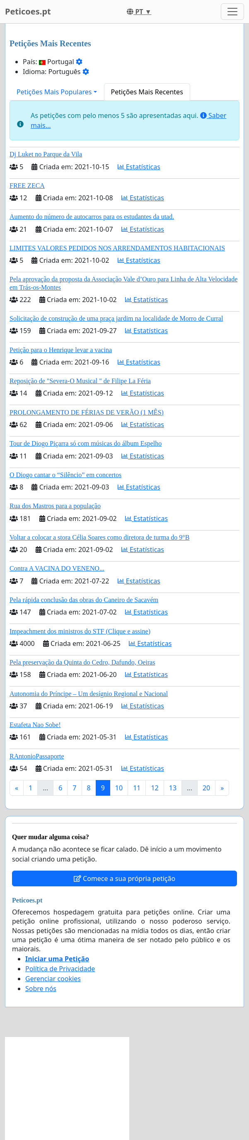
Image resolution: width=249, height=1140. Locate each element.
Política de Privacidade (60, 968)
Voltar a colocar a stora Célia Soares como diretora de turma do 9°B (99, 537)
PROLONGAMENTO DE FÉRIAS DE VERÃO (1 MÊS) (87, 412)
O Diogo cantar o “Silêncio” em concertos (65, 474)
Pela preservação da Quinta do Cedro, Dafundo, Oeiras (82, 662)
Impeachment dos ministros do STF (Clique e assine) (80, 631)
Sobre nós (40, 988)
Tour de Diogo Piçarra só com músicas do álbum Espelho (86, 443)
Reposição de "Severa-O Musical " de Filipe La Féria (80, 380)
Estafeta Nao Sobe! (35, 724)
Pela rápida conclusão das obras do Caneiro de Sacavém (84, 599)
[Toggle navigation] (232, 11)
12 (154, 787)
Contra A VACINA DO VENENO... (57, 568)
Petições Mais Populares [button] (54, 91)
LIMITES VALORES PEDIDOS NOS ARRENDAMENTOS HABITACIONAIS (117, 248)
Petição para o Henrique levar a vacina (61, 349)
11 (136, 787)
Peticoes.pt (28, 11)
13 (172, 787)
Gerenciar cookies (53, 978)
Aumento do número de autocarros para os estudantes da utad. (92, 216)
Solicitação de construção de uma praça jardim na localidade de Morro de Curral (116, 318)
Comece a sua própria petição (124, 878)
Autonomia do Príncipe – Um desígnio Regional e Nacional (89, 693)
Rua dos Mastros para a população (55, 505)
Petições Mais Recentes (147, 91)
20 (206, 787)
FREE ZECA (27, 185)
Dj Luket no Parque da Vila (46, 154)
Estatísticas (139, 166)
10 (119, 787)
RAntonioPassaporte (37, 756)
